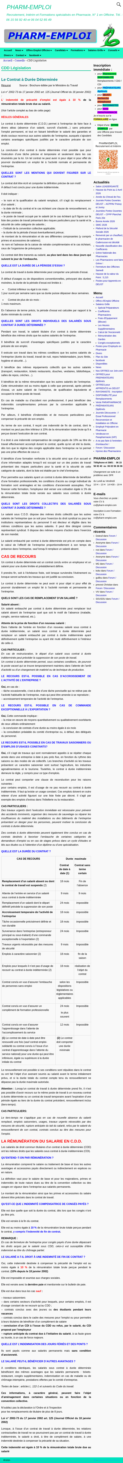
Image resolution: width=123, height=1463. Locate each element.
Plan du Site (102, 357)
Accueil (8, 50)
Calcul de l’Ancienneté (109, 332)
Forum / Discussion (105, 447)
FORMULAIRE (101, 119)
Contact (22, 55)
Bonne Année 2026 (105, 221)
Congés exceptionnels (109, 343)
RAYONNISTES (110, 105)
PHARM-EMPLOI (29, 7)
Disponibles (101, 363)
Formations (78, 50)
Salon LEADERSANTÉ (107, 186)
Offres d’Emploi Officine (107, 301)
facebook (35, 55)
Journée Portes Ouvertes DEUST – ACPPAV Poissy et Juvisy (109, 204)
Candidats (62, 50)
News (20, 50)
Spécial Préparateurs (108, 307)
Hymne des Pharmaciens (108, 451)
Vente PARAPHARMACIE (108, 402)
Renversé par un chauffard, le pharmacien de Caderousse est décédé (109, 239)
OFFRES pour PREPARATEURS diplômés (105, 378)
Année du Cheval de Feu (108, 197)
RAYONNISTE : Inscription (109, 391)
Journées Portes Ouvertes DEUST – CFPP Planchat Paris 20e (109, 214)
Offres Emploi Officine (39, 50)
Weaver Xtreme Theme (109, 1460)
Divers (9, 55)
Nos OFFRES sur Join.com (109, 370)
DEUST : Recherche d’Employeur (104, 98)
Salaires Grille (97, 50)
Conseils (114, 50)
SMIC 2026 (101, 225)
